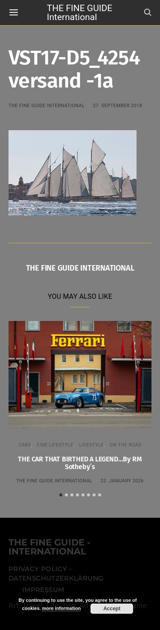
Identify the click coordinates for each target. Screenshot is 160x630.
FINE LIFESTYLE (55, 445)
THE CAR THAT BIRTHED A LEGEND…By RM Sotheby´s (80, 463)
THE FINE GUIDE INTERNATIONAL (47, 105)
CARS (24, 445)
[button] (61, 495)
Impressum (43, 590)
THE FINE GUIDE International (79, 12)
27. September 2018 (118, 105)
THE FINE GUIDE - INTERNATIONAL (49, 547)
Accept (111, 609)
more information (61, 608)
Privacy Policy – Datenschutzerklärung (56, 573)
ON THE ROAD (126, 445)
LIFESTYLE (91, 445)
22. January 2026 (122, 481)
